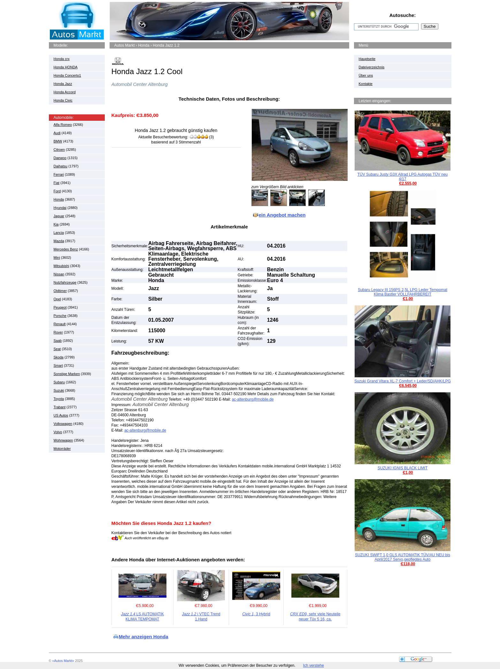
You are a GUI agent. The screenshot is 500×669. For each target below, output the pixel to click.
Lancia (59, 233)
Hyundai (60, 208)
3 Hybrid (256, 614)
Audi (57, 133)
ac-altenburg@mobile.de (253, 399)
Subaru (59, 382)
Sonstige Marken (67, 374)
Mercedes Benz (66, 249)
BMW (58, 141)
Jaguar (59, 216)
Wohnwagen (63, 440)
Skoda (59, 357)
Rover (58, 332)
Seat (57, 349)
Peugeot (60, 307)
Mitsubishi (61, 266)
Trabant (60, 407)
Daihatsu (60, 166)
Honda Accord (65, 92)
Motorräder (62, 448)
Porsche (60, 316)
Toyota (59, 399)
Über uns (366, 75)
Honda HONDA (66, 67)
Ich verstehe (313, 665)
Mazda (59, 241)
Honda (59, 199)
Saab (58, 340)
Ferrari (59, 174)
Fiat (56, 183)
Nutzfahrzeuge (65, 282)
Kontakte (366, 84)
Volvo (58, 432)
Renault (60, 324)
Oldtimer (60, 291)
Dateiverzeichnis (372, 67)
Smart (58, 365)
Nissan (59, 274)
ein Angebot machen (282, 215)
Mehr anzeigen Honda (143, 636)
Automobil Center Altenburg (140, 84)
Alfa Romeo (63, 125)
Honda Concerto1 (67, 75)
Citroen (59, 149)
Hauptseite (367, 59)
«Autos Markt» (63, 661)
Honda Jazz (63, 84)
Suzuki (59, 390)
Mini (57, 257)
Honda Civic (63, 100)
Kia (56, 224)
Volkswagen (63, 424)
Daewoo (60, 158)
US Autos (61, 415)
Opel (57, 299)
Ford (57, 191)
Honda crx (62, 59)
